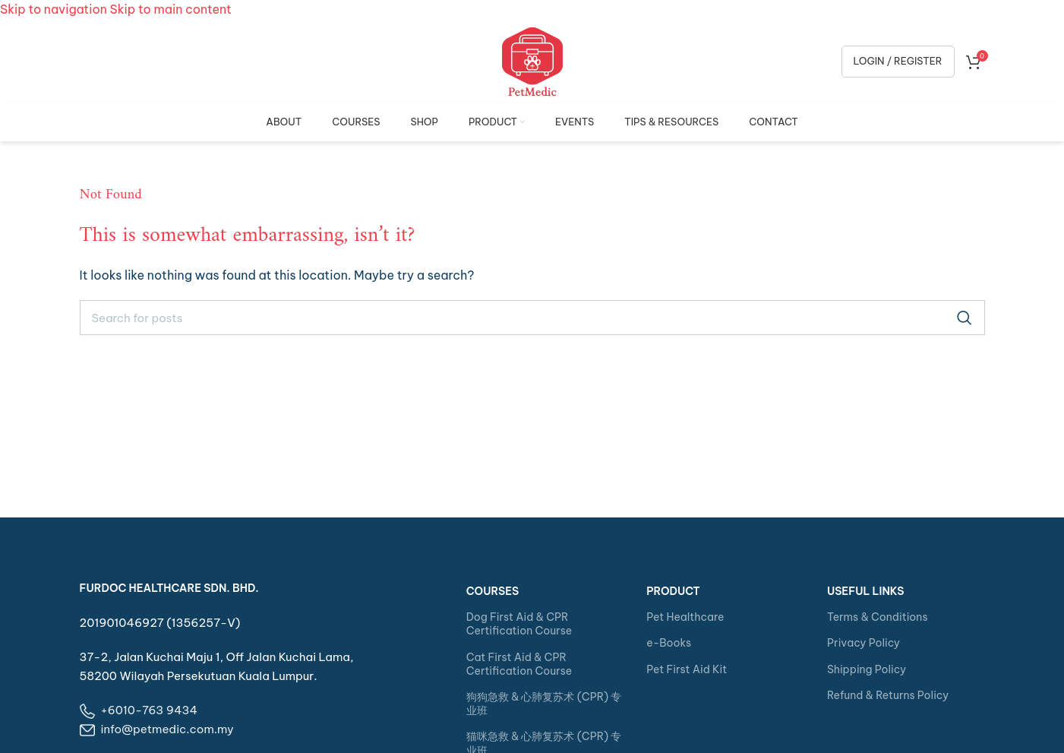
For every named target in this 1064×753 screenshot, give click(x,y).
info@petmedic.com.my (167, 729)
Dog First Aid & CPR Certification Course (519, 624)
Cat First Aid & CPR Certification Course (519, 664)
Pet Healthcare (685, 617)
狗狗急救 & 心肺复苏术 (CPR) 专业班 (544, 703)
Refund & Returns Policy (888, 695)
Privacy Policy (863, 643)
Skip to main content (171, 9)
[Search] (532, 317)
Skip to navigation (55, 9)
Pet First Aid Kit (686, 669)
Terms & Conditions (877, 617)
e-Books (668, 643)
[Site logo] (532, 60)
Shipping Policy (866, 669)
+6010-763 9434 (149, 710)
